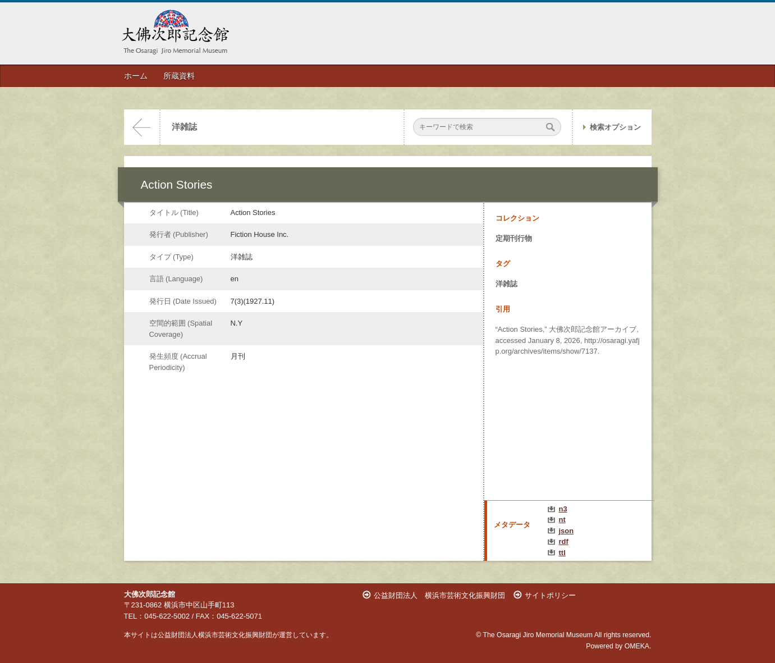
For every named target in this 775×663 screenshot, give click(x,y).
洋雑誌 (184, 126)
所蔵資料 (179, 75)
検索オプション (615, 127)
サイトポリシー (550, 595)
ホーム (136, 75)
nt (562, 519)
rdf (563, 541)
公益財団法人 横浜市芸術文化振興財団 (439, 595)
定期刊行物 (514, 238)
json (566, 531)
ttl (562, 552)
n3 (563, 509)
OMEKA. (638, 646)
